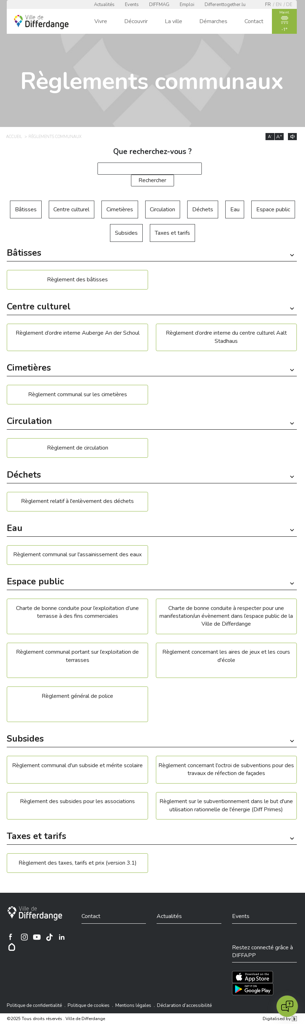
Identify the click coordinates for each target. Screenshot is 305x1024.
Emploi (187, 4)
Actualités (104, 4)
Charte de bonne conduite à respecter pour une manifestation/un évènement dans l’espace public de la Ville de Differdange (226, 616)
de (289, 4)
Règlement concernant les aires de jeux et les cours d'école (226, 656)
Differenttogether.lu (225, 4)
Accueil (14, 136)
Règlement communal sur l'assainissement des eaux (77, 554)
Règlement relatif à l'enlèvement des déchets (77, 501)
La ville (173, 21)
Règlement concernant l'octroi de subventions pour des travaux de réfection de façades (226, 769)
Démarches (213, 21)
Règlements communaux (54, 136)
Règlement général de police (77, 696)
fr (268, 4)
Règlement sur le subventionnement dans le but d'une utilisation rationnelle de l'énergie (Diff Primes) (226, 805)
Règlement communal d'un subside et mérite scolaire (77, 765)
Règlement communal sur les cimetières (77, 394)
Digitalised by (280, 1019)
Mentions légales (133, 1005)
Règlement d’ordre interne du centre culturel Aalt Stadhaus (226, 337)
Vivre (100, 21)
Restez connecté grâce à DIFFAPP (262, 951)
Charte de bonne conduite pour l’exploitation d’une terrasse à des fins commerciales (77, 612)
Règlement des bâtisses (77, 279)
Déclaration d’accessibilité (184, 1005)
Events (132, 4)
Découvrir (136, 21)
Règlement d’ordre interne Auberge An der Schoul (78, 333)
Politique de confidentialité (34, 1005)
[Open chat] (287, 1006)
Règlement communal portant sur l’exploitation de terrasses (77, 656)
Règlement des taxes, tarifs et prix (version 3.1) (78, 863)
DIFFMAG (159, 4)
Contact (253, 21)
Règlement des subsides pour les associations (77, 801)
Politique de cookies (89, 1005)
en (279, 4)
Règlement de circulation (77, 448)
